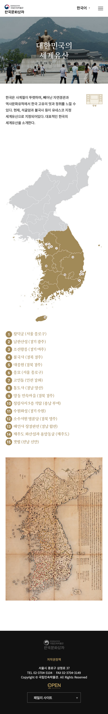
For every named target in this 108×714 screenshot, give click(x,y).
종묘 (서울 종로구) (28, 372)
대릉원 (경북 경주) (27, 365)
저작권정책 (54, 659)
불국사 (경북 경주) (28, 357)
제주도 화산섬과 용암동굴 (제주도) (41, 434)
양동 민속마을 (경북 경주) (33, 396)
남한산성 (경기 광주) (29, 341)
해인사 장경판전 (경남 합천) (35, 426)
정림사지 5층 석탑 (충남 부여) (37, 403)
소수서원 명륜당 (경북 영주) (35, 419)
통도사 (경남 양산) (28, 388)
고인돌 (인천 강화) (28, 380)
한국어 (82, 8)
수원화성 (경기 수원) (29, 411)
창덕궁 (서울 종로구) (29, 334)
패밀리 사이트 (43, 697)
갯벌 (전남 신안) (26, 442)
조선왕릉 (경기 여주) (29, 349)
